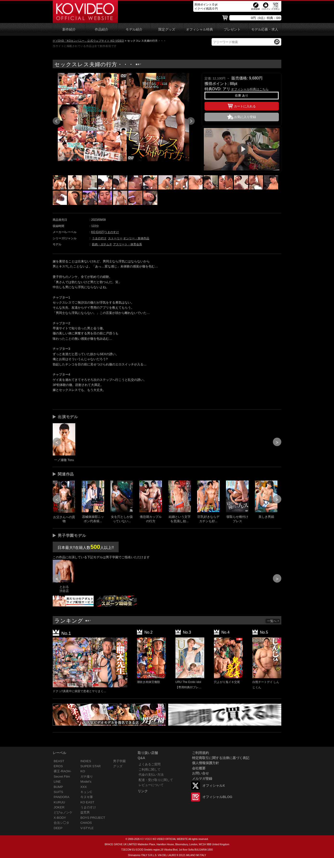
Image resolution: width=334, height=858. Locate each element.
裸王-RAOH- (62, 771)
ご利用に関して (150, 769)
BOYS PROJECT (92, 817)
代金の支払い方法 (151, 774)
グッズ (117, 766)
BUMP (58, 787)
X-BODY (60, 817)
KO (82, 771)
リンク (143, 791)
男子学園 (119, 761)
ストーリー (115, 238)
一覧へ (273, 621)
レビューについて (151, 785)
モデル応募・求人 (264, 29)
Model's (85, 781)
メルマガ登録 (202, 778)
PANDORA (61, 797)
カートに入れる (242, 105)
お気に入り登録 (245, 117)
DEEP (58, 828)
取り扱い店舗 (148, 753)
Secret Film (62, 776)
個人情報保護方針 (205, 763)
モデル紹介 (134, 29)
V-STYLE (87, 828)
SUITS (58, 792)
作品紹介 (101, 29)
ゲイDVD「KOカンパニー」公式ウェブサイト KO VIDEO (88, 40)
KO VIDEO (146, 839)
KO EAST (97, 232)
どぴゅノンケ (63, 812)
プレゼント (232, 29)
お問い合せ (200, 773)
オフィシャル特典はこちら (250, 89)
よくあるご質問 (150, 764)
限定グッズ (166, 29)
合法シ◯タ (61, 823)
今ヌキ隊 (86, 797)
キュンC (86, 792)
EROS (58, 766)
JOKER (59, 807)
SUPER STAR (90, 766)
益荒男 (85, 812)
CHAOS (86, 823)
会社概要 (199, 768)
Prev (56, 121)
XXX (83, 787)
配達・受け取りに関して (156, 780)
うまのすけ (111, 232)
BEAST (59, 761)
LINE (57, 781)
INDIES (85, 761)
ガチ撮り (86, 776)
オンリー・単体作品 (136, 238)
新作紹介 (69, 29)
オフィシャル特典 (199, 29)
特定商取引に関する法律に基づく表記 (220, 758)
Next (191, 121)
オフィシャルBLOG (217, 797)
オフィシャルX (213, 785)
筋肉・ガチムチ (102, 244)
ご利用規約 (200, 753)
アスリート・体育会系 (127, 244)
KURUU (59, 802)
